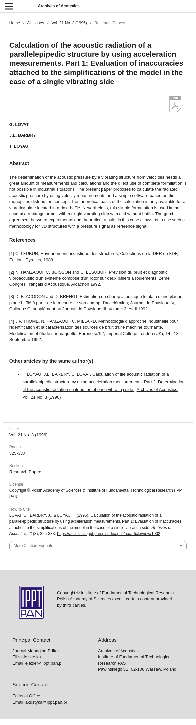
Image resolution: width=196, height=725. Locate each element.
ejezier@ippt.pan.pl (43, 663)
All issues (35, 23)
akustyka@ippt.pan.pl (46, 702)
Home (14, 23)
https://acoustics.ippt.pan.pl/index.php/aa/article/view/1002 (108, 533)
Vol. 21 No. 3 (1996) (69, 23)
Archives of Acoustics (58, 6)
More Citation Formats (33, 546)
